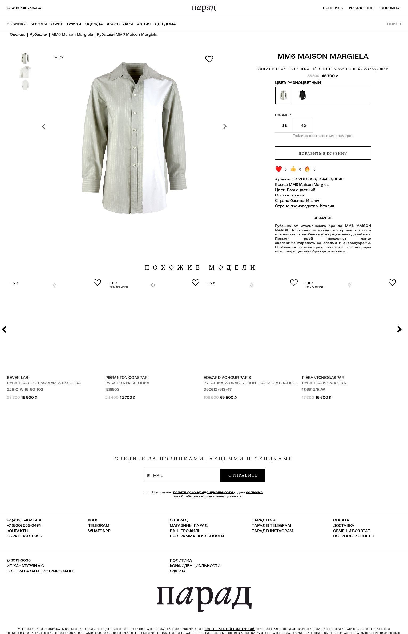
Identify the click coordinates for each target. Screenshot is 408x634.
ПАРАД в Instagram (272, 531)
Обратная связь (24, 536)
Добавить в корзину (323, 153)
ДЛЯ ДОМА (165, 24)
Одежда (94, 24)
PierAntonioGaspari (127, 377)
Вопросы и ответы (353, 536)
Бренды (38, 24)
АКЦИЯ (144, 24)
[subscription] (181, 475)
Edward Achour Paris (227, 377)
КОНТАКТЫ (17, 531)
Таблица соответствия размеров (323, 136)
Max (92, 520)
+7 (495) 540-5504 (24, 520)
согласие (254, 492)
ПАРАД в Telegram (271, 525)
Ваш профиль (185, 531)
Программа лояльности (197, 536)
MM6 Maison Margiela (323, 56)
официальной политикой (230, 629)
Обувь (57, 24)
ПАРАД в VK (263, 520)
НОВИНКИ (16, 24)
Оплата (341, 520)
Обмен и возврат (351, 531)
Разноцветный (301, 190)
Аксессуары (120, 24)
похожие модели (202, 267)
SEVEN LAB (17, 377)
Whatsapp (99, 531)
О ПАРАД (179, 520)
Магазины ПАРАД (188, 525)
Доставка (343, 525)
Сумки (74, 24)
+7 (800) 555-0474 (24, 525)
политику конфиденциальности (203, 492)
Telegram (98, 525)
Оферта (178, 571)
